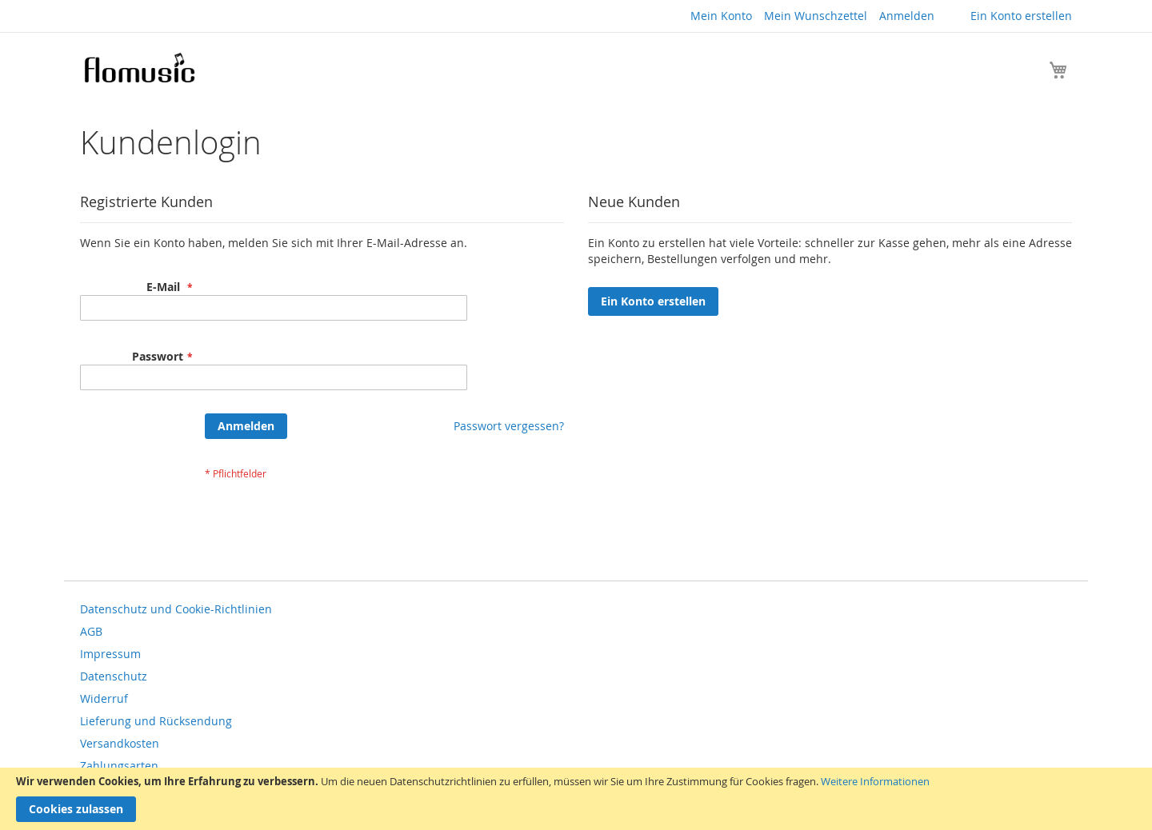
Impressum (110, 653)
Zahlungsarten (119, 765)
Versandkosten (119, 743)
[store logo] (139, 67)
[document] (576, 799)
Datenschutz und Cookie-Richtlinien (176, 609)
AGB (91, 631)
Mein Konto (721, 15)
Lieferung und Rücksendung (156, 720)
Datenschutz (113, 676)
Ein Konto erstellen (1021, 15)
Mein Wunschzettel (815, 15)
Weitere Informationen (875, 781)
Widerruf (104, 698)
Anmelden (906, 15)
